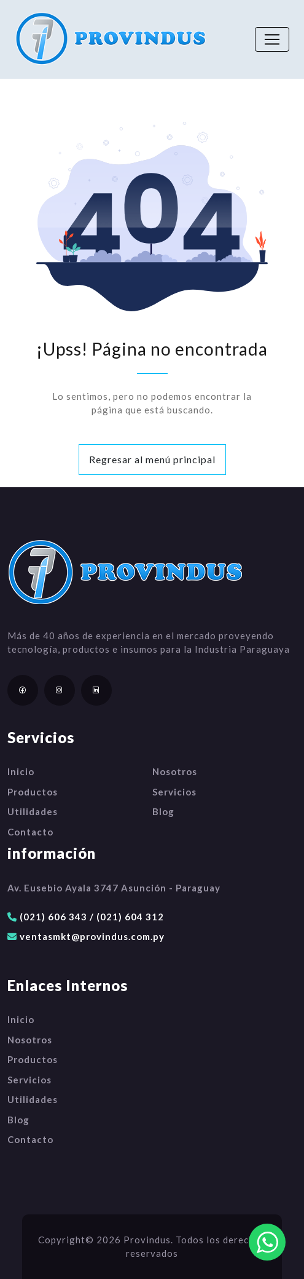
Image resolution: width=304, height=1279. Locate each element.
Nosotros (174, 771)
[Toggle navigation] (272, 39)
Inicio (20, 771)
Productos (32, 791)
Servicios (174, 791)
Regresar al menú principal (152, 459)
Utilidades (32, 811)
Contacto (30, 831)
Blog (163, 811)
